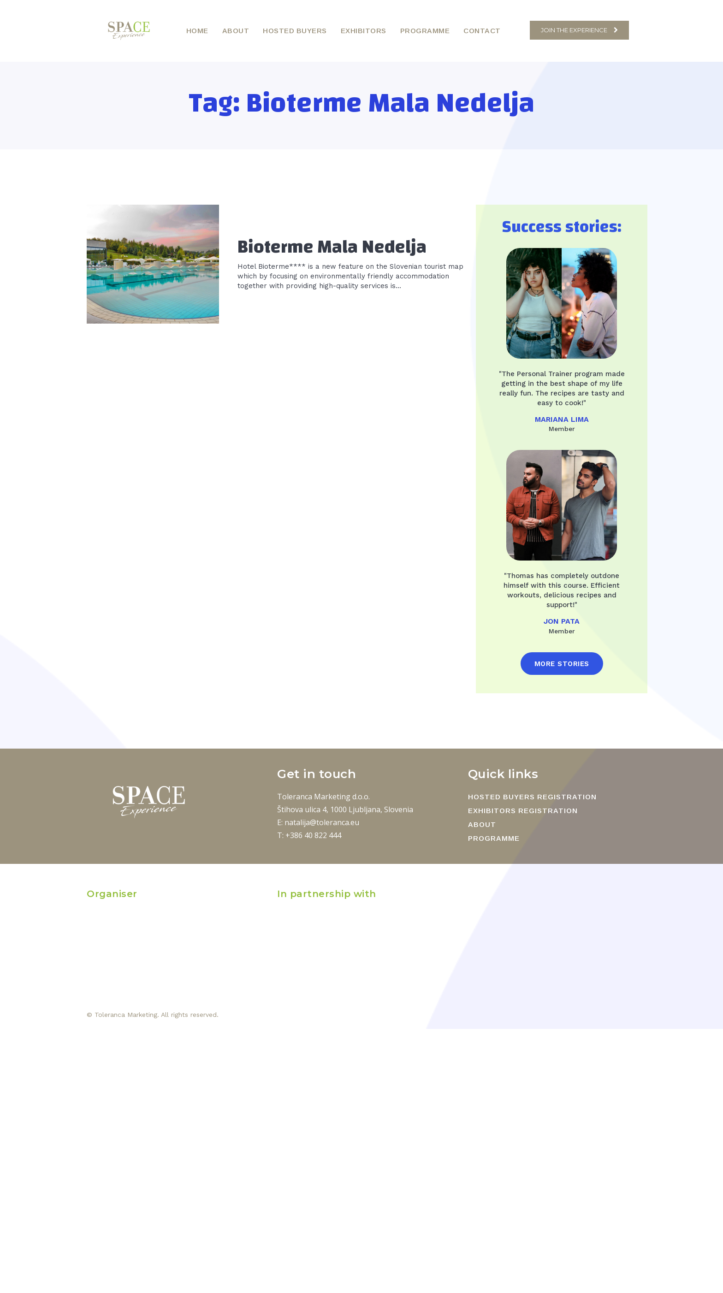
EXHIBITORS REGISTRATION (523, 811)
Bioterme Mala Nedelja (332, 247)
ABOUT (482, 824)
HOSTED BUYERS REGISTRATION (532, 797)
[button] (518, 30)
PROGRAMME (494, 838)
